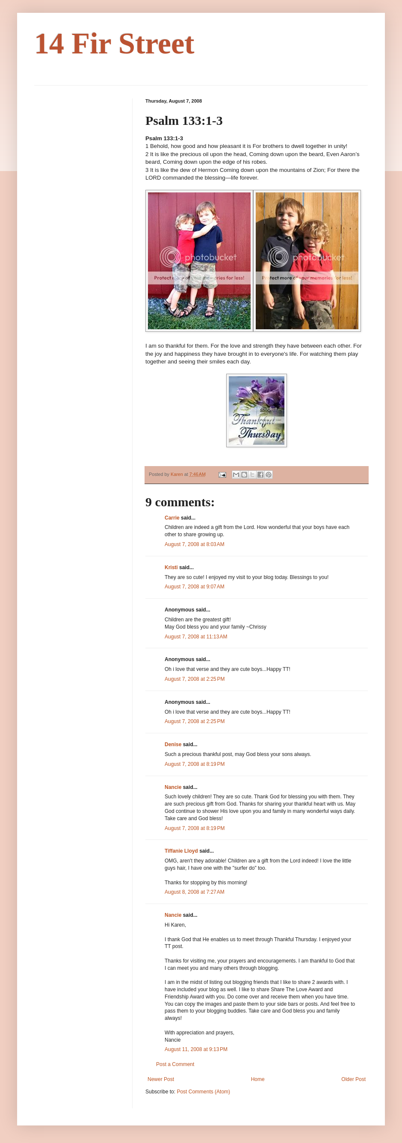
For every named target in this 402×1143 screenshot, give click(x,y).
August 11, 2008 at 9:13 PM (196, 1049)
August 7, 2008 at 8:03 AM (195, 544)
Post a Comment (175, 1064)
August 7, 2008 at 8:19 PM (195, 764)
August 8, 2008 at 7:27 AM (195, 892)
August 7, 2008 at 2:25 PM (195, 679)
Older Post (353, 1079)
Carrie (172, 518)
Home (258, 1079)
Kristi (171, 567)
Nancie (173, 787)
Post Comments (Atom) (203, 1092)
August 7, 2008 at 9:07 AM (195, 587)
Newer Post (161, 1079)
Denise (173, 744)
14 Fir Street (114, 43)
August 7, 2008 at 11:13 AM (196, 637)
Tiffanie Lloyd (181, 851)
